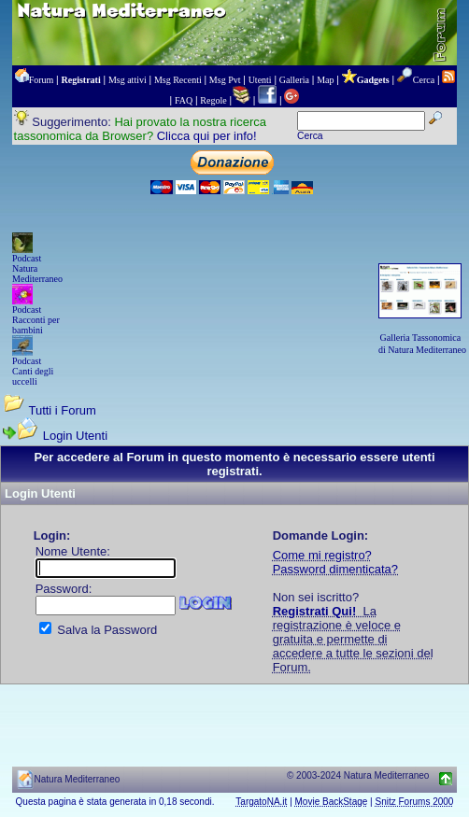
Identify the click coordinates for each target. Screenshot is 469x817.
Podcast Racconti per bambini (36, 319)
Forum (41, 80)
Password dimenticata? (335, 569)
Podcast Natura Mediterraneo (37, 268)
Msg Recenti (178, 80)
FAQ (183, 100)
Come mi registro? (322, 555)
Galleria (294, 80)
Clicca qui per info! (207, 136)
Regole (213, 100)
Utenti (260, 80)
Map (325, 80)
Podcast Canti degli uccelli (32, 371)
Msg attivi (127, 80)
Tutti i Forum (61, 410)
